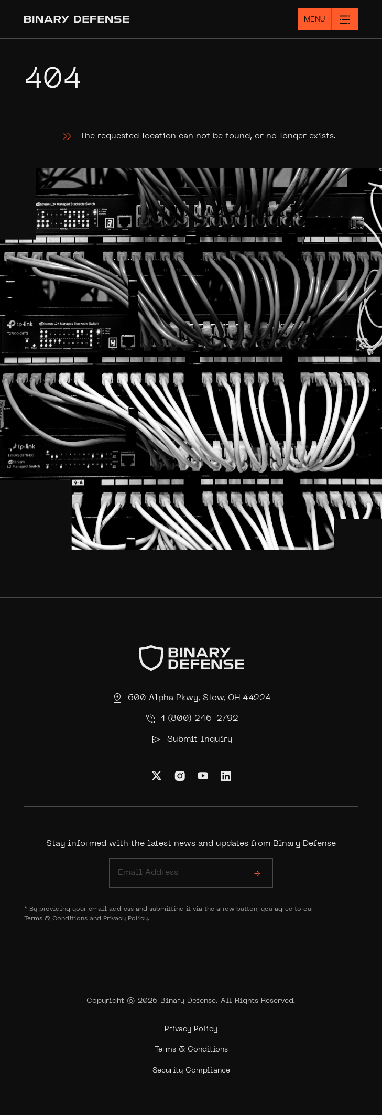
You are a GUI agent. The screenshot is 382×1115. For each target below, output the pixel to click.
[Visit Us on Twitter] (156, 775)
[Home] (95, 19)
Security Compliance (191, 1070)
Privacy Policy (125, 919)
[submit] (257, 872)
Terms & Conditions (56, 919)
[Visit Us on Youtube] (203, 775)
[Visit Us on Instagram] (179, 775)
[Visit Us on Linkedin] (226, 775)
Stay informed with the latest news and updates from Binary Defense (191, 864)
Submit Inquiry (191, 739)
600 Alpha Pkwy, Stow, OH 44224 (191, 698)
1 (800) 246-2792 (191, 719)
